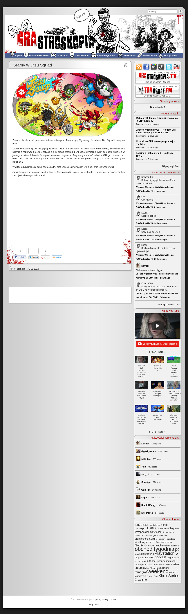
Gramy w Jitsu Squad (32, 65)
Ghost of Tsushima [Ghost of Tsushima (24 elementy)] (143, 535)
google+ (154, 66)
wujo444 (145, 490)
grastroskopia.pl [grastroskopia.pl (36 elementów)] (144, 538)
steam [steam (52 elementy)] (139, 567)
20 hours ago (160, 223)
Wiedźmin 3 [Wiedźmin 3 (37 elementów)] (141, 576)
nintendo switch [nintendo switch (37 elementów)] (153, 545)
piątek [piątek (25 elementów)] (137, 554)
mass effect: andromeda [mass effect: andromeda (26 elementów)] (161, 542)
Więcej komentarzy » (169, 304)
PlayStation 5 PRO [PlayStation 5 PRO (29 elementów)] (144, 557)
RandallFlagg (148, 505)
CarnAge (146, 482)
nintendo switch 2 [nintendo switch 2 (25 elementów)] (170, 545)
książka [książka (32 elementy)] (144, 542)
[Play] (157, 325)
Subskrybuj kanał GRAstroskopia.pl (157, 344)
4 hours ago (159, 191)
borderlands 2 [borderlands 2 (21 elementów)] (156, 525)
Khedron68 (147, 513)
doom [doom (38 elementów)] (148, 531)
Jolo (143, 466)
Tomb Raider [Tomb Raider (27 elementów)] (162, 568)
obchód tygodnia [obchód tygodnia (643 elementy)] (154, 549)
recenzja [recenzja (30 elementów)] (161, 561)
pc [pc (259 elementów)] (177, 549)
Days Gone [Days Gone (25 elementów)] (162, 528)
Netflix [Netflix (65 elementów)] (139, 545)
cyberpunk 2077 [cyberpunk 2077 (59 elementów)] (145, 528)
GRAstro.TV (157, 77)
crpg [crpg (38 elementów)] (164, 524)
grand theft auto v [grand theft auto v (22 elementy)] (161, 535)
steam (161, 66)
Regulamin (94, 604)
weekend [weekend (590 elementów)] (158, 571)
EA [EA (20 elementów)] (153, 532)
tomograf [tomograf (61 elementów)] (141, 572)
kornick (145, 266)
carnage (21, 269)
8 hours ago (159, 207)
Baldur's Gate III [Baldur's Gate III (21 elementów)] (142, 525)
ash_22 (145, 474)
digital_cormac (149, 451)
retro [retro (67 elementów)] (175, 564)
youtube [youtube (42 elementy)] (142, 579)
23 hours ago (160, 259)
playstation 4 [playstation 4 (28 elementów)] (147, 554)
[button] (162, 352)
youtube (176, 66)
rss (138, 66)
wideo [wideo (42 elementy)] (172, 572)
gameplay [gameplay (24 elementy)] (169, 532)
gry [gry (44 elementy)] (155, 538)
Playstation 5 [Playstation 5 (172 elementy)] (166, 553)
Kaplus (145, 497)
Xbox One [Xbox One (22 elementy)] (153, 576)
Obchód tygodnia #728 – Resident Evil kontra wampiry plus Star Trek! (156, 131)
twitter (169, 66)
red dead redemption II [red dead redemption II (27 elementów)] (160, 564)
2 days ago (165, 278)
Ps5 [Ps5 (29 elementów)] (154, 561)
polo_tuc (146, 459)
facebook (146, 66)
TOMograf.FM (157, 91)
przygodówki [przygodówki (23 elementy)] (140, 561)
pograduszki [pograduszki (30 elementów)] (173, 557)
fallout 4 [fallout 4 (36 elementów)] (160, 532)
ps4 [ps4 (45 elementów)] (149, 560)
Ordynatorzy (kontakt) (106, 599)
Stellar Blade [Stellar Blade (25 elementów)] (149, 568)
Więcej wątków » (171, 166)
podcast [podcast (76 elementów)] (160, 557)
